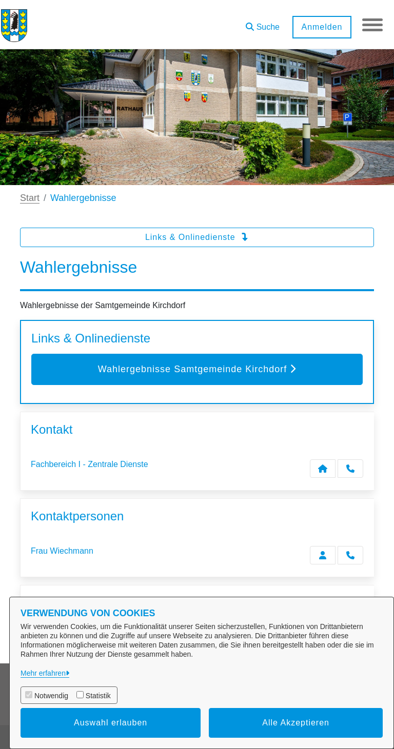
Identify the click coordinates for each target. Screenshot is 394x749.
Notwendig (51, 696)
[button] (263, 23)
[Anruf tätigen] (350, 468)
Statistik (98, 696)
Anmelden (321, 27)
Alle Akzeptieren (295, 722)
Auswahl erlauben (110, 722)
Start (30, 198)
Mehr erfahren (43, 673)
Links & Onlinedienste (197, 237)
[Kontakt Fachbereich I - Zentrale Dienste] (323, 468)
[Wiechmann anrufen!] (350, 555)
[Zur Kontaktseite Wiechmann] (323, 555)
